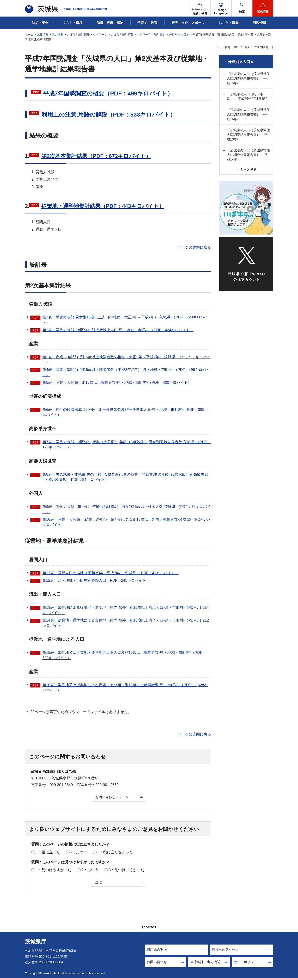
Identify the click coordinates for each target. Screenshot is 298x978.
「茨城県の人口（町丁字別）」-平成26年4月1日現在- (248, 96)
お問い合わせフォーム (111, 797)
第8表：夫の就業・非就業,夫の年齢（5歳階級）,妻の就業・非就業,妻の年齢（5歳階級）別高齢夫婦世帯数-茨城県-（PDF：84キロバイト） (125, 477)
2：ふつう (78, 852)
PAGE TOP (149, 927)
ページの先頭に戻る (194, 247)
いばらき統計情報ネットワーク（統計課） (138, 34)
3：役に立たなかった (115, 852)
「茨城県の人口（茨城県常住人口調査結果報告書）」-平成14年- (248, 155)
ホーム (29, 34)
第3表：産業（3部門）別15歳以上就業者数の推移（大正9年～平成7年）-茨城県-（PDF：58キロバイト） (126, 359)
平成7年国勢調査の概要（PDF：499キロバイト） (108, 93)
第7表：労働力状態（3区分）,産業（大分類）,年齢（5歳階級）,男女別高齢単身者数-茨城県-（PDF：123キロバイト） (126, 444)
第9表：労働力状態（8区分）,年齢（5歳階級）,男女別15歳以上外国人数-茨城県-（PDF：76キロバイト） (126, 509)
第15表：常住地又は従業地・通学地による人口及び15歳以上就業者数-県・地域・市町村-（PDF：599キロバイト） (124, 655)
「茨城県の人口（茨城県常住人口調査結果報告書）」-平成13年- (248, 134)
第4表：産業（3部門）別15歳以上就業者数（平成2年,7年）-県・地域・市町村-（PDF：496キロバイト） (126, 372)
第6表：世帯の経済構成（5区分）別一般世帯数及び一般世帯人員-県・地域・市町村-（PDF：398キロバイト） (125, 412)
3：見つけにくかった (126, 870)
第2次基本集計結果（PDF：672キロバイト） (96, 156)
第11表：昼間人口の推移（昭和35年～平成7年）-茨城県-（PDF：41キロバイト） (110, 573)
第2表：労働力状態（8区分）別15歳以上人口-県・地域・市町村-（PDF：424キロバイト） (117, 330)
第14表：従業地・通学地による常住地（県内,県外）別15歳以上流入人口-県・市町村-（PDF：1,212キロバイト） (125, 623)
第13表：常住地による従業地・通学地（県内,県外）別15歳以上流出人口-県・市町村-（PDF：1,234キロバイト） (125, 610)
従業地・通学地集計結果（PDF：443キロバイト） (102, 206)
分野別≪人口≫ (179, 34)
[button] (221, 8)
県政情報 (42, 34)
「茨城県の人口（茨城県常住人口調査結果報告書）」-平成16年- (248, 114)
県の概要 (57, 34)
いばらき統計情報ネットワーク (87, 34)
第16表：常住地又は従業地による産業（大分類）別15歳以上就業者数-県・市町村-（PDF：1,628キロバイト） (125, 687)
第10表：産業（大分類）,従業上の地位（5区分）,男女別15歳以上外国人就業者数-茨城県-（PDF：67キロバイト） (126, 522)
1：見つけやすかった (53, 870)
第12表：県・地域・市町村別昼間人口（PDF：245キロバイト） (96, 580)
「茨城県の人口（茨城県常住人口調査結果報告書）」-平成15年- (248, 78)
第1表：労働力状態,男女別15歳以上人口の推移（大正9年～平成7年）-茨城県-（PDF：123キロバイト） (125, 319)
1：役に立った (48, 852)
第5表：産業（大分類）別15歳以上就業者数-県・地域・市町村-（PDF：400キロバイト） (116, 382)
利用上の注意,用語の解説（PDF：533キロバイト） (108, 114)
